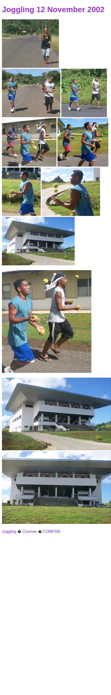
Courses (30, 531)
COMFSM (51, 531)
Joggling (9, 531)
